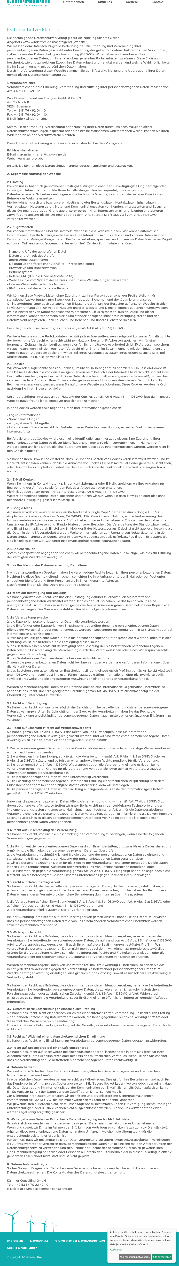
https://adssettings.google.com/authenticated (95, 541)
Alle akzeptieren (162, 1257)
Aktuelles (105, 12)
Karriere (132, 12)
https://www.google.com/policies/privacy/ (98, 536)
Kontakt (158, 12)
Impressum (15, 1240)
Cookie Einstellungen (22, 1247)
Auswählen (116, 1250)
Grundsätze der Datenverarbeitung (80, 1240)
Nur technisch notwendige (135, 1257)
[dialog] (141, 1246)
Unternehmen (73, 12)
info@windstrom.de (31, 118)
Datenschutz (39, 1240)
